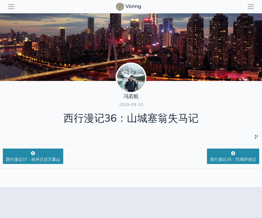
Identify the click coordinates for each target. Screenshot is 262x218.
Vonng (129, 6)
